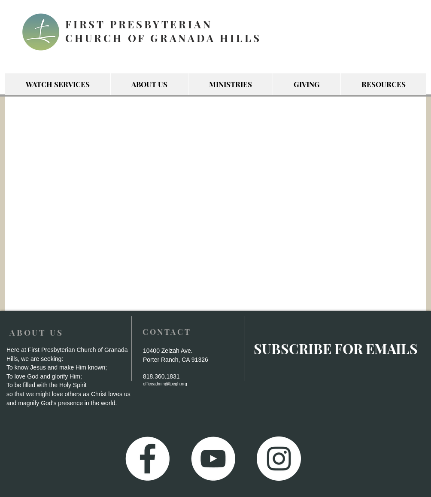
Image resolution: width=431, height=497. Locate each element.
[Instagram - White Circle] (279, 458)
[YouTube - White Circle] (213, 458)
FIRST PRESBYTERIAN (138, 24)
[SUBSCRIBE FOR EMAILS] (335, 348)
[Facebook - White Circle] (147, 458)
